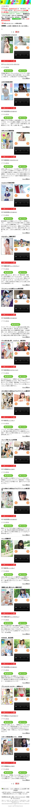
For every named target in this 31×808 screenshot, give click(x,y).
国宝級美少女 (26, 13)
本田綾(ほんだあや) (9, 469)
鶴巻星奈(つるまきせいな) (11, 160)
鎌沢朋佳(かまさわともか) (11, 370)
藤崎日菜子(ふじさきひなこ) (11, 266)
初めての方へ (5, 788)
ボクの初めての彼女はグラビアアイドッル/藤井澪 (15, 391)
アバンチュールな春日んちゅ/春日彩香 (12, 288)
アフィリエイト (16, 798)
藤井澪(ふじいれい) (9, 420)
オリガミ (17, 17)
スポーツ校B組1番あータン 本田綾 (11, 736)
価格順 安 (15, 26)
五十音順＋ (25, 26)
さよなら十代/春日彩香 (7, 182)
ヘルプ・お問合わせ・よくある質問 (18, 788)
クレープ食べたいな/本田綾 (9, 439)
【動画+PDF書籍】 (6, 18)
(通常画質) (8, 70)
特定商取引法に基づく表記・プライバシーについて (13, 796)
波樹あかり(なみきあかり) (11, 715)
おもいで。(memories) (17, 15)
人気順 (9, 26)
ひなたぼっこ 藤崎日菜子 (8, 236)
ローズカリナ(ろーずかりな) (11, 64)
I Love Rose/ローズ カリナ (9, 35)
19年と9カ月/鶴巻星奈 (7, 130)
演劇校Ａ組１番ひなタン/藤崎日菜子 (11, 587)
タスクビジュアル (9, 17)
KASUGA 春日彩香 (7, 637)
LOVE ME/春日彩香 (7, 82)
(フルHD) (23, 70)
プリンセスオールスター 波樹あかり (12, 686)
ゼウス (7, 67)
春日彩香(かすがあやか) (10, 111)
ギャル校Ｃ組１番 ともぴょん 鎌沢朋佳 (13, 340)
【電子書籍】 (24, 17)
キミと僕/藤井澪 (6, 538)
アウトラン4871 (6, 15)
